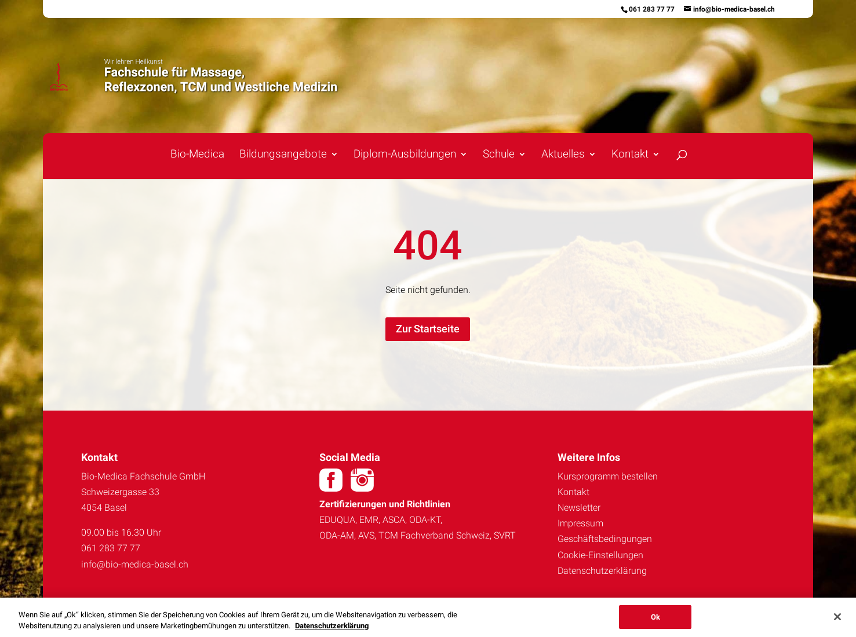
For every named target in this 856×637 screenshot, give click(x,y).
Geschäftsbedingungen (605, 538)
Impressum (580, 523)
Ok (655, 622)
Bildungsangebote (283, 155)
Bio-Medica (197, 155)
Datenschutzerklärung (602, 570)
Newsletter (579, 507)
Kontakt (630, 155)
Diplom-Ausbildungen (405, 155)
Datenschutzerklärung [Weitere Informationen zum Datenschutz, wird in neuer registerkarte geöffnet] (332, 631)
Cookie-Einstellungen (600, 555)
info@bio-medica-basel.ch (134, 564)
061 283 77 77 (652, 9)
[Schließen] (837, 622)
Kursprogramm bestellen (608, 476)
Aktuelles (563, 155)
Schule (499, 155)
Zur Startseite (428, 329)
